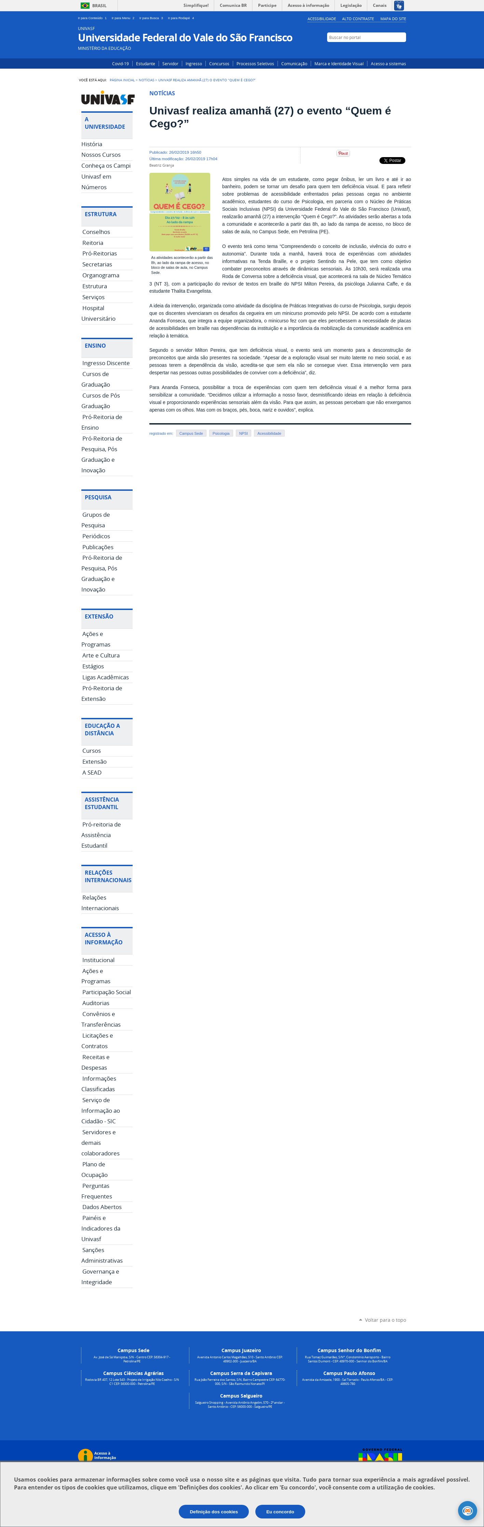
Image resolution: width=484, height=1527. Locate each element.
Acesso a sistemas (388, 63)
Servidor (170, 63)
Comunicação (294, 63)
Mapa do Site (393, 18)
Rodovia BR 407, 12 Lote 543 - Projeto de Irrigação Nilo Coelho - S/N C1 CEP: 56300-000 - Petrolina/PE (132, 1382)
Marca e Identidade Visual (339, 63)
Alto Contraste (358, 18)
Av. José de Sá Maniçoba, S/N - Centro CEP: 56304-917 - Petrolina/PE (132, 1359)
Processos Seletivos (255, 63)
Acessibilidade (322, 18)
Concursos (219, 63)
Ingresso (194, 63)
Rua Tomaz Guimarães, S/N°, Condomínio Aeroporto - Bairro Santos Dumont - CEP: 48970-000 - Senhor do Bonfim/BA (347, 1359)
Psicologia (221, 433)
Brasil (99, 6)
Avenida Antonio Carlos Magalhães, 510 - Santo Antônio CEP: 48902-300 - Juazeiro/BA (240, 1359)
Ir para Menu (124, 18)
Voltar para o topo (385, 1320)
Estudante (145, 63)
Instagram (381, 50)
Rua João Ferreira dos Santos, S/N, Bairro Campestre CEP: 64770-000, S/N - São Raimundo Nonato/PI (239, 1382)
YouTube (402, 50)
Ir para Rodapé (182, 18)
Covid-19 (120, 63)
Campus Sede (191, 433)
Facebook (391, 50)
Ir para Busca (152, 18)
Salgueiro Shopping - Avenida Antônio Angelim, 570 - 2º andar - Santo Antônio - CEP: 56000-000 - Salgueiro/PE (240, 1405)
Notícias (146, 80)
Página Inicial (122, 80)
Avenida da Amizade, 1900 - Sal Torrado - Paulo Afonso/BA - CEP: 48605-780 (347, 1382)
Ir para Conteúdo (93, 18)
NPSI (243, 433)
